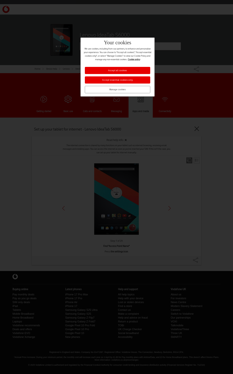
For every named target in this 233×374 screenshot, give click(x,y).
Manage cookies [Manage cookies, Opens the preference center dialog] (117, 89)
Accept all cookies (117, 70)
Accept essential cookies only (117, 80)
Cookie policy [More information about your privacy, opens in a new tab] (134, 59)
